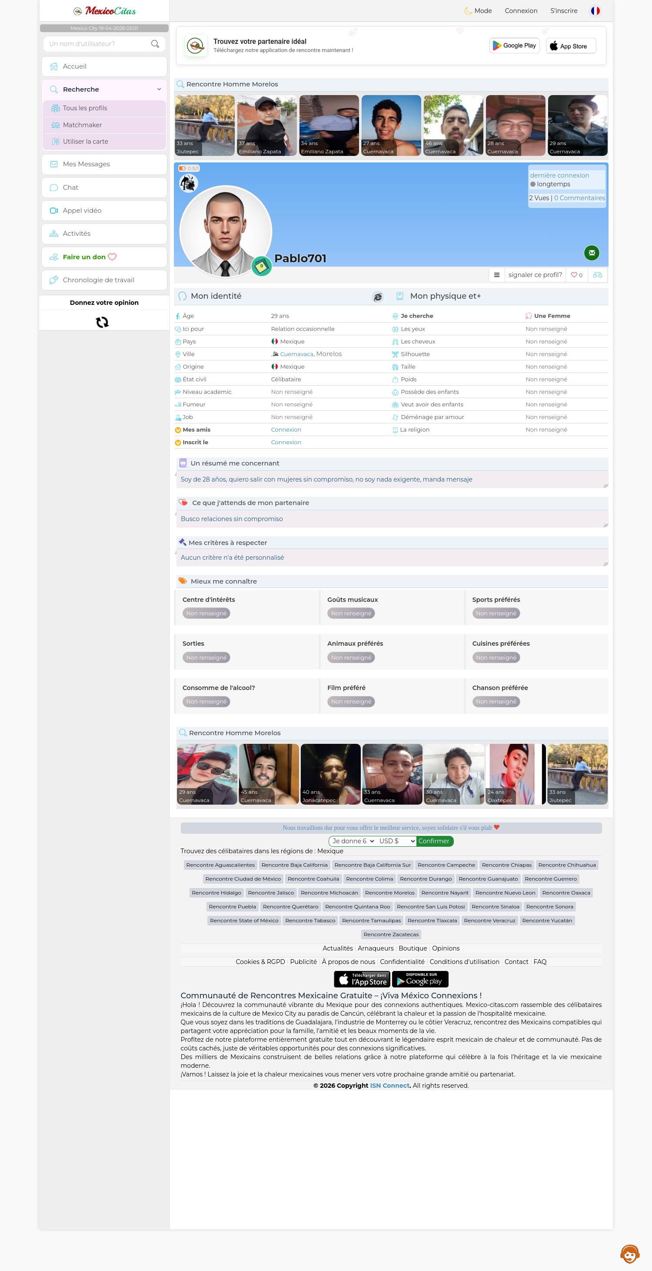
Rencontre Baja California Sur (373, 1046)
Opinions (445, 1129)
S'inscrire (564, 11)
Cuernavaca (296, 353)
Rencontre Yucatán (547, 1101)
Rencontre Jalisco (271, 1073)
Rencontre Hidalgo (216, 1073)
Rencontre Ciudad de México (243, 1059)
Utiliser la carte (79, 141)
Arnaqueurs (375, 1129)
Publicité (303, 1143)
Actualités (338, 1129)
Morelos (329, 354)
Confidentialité (402, 1143)
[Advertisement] (391, 45)
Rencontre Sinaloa (496, 1087)
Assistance (630, 1253)
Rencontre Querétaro (290, 1087)
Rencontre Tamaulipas (371, 1101)
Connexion (521, 11)
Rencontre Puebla (232, 1087)
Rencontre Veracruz (490, 1101)
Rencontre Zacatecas (391, 1115)
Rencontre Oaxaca (566, 1073)
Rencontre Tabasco (310, 1101)
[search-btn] (155, 44)
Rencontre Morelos (390, 1073)
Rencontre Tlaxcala (432, 1101)
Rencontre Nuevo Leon (506, 1073)
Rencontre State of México (244, 1101)
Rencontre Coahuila (313, 1059)
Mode (478, 11)
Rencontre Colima (369, 1059)
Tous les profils (79, 108)
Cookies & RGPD (260, 1143)
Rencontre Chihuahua (567, 1046)
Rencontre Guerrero (551, 1059)
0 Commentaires (579, 198)
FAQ (540, 1143)
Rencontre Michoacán (329, 1073)
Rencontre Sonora (549, 1087)
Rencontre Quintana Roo (357, 1087)
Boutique (413, 1129)
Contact (517, 1143)
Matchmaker (76, 125)
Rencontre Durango (426, 1059)
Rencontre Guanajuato (488, 1059)
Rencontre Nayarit (445, 1073)
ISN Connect (390, 1267)
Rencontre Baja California (295, 1046)
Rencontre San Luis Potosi (431, 1087)
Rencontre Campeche (446, 1046)
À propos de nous (348, 1143)
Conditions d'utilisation (465, 1143)
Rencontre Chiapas (507, 1046)
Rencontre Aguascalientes (220, 1046)
